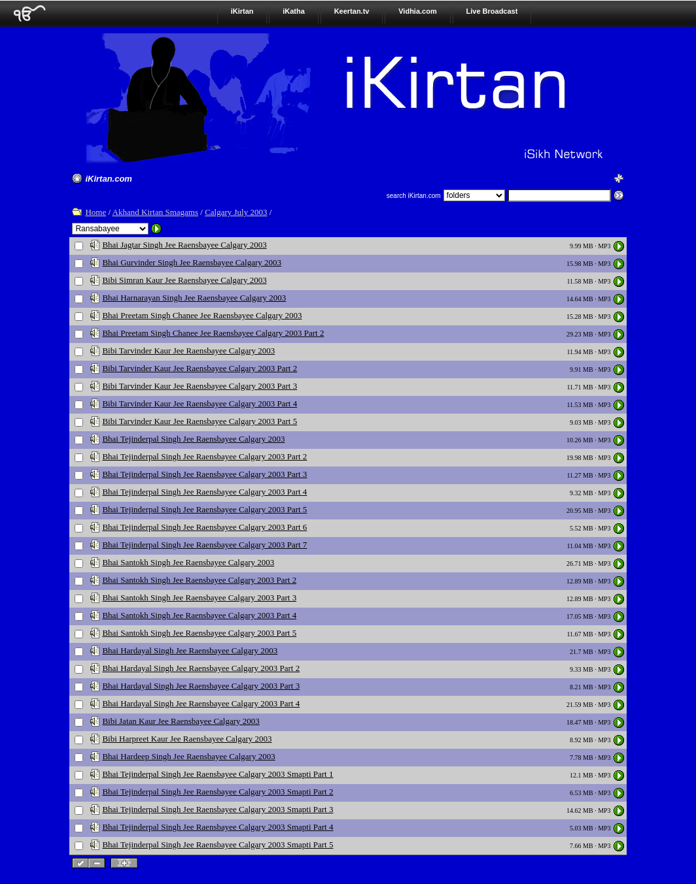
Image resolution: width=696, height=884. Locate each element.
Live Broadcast (492, 11)
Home (95, 212)
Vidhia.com (417, 11)
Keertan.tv (352, 11)
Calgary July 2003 (236, 212)
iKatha (294, 11)
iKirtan (242, 11)
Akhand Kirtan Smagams (155, 212)
